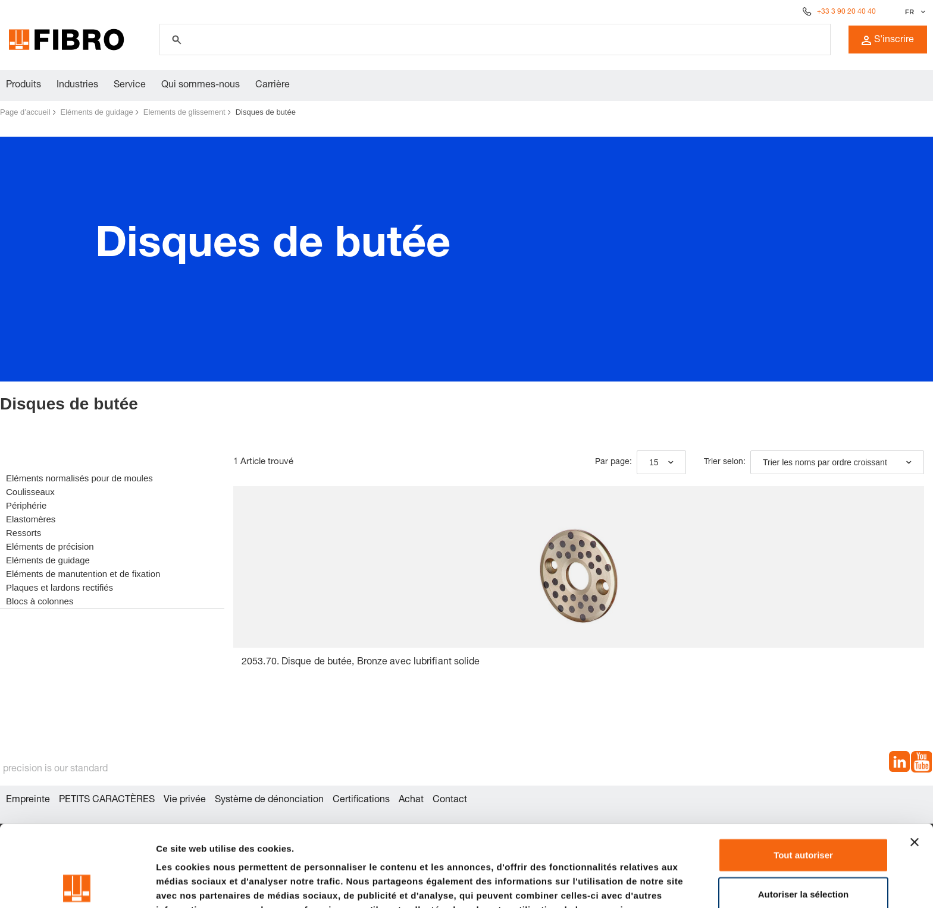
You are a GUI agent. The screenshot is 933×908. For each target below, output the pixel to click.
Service (130, 85)
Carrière (272, 85)
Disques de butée (266, 112)
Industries (77, 85)
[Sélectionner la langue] (913, 12)
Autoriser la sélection (803, 813)
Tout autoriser (803, 773)
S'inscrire (888, 40)
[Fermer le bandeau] (914, 760)
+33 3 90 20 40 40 (846, 11)
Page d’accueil (25, 112)
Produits (23, 85)
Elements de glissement (184, 112)
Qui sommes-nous (200, 85)
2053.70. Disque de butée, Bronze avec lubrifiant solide (361, 662)
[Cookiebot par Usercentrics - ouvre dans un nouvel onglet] (77, 885)
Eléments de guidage (97, 112)
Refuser (803, 851)
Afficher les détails (196, 884)
